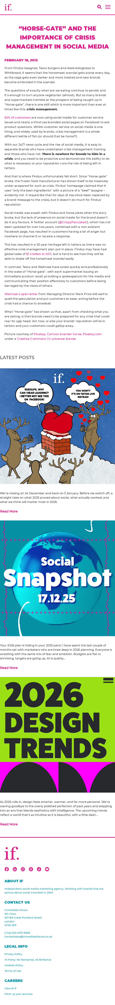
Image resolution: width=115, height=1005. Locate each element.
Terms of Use (12, 971)
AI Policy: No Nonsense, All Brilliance (27, 959)
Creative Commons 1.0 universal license (46, 339)
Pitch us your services (18, 994)
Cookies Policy (13, 965)
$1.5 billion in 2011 (38, 254)
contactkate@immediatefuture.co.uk (28, 936)
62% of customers (17, 117)
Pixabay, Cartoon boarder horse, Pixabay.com (68, 334)
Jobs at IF (10, 988)
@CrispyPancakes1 (73, 222)
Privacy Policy (13, 954)
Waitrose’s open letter (20, 294)
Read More (9, 511)
